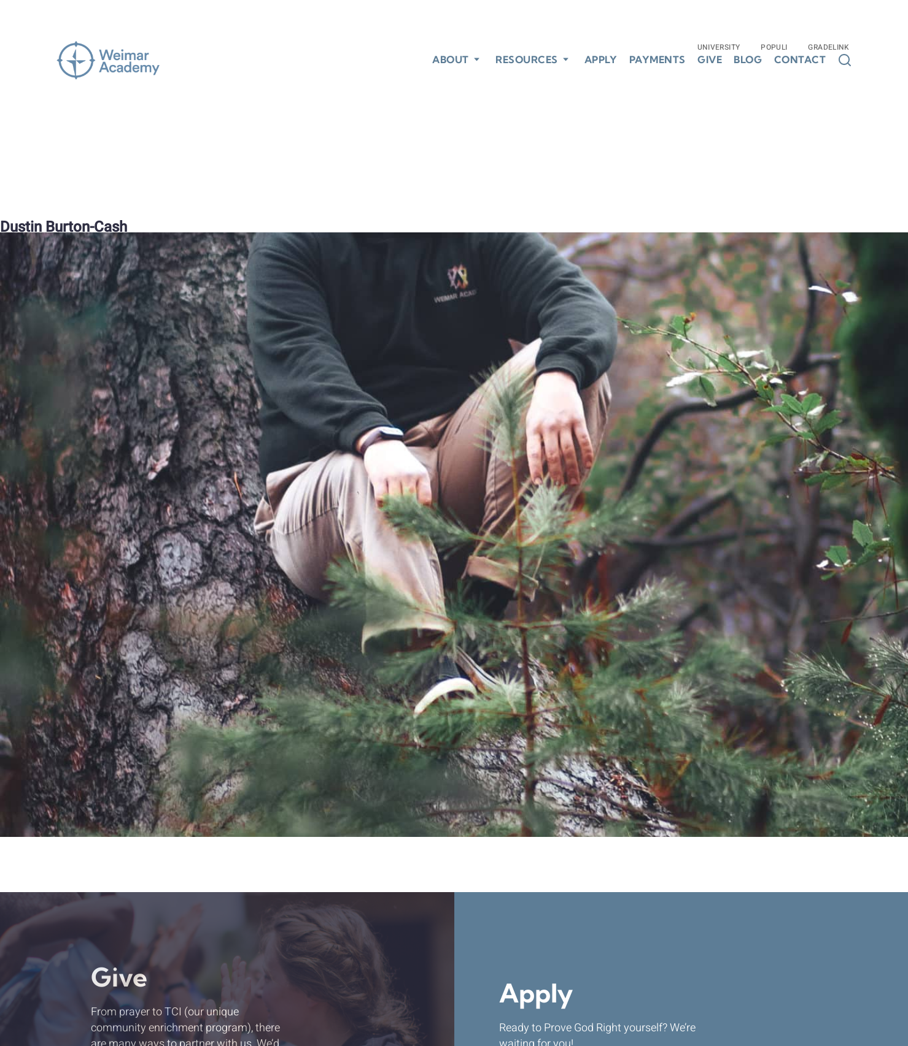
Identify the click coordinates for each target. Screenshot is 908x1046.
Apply (601, 60)
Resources (526, 59)
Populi (774, 47)
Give (709, 60)
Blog (748, 60)
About (450, 59)
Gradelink (828, 47)
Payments (657, 60)
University (718, 47)
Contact (800, 60)
